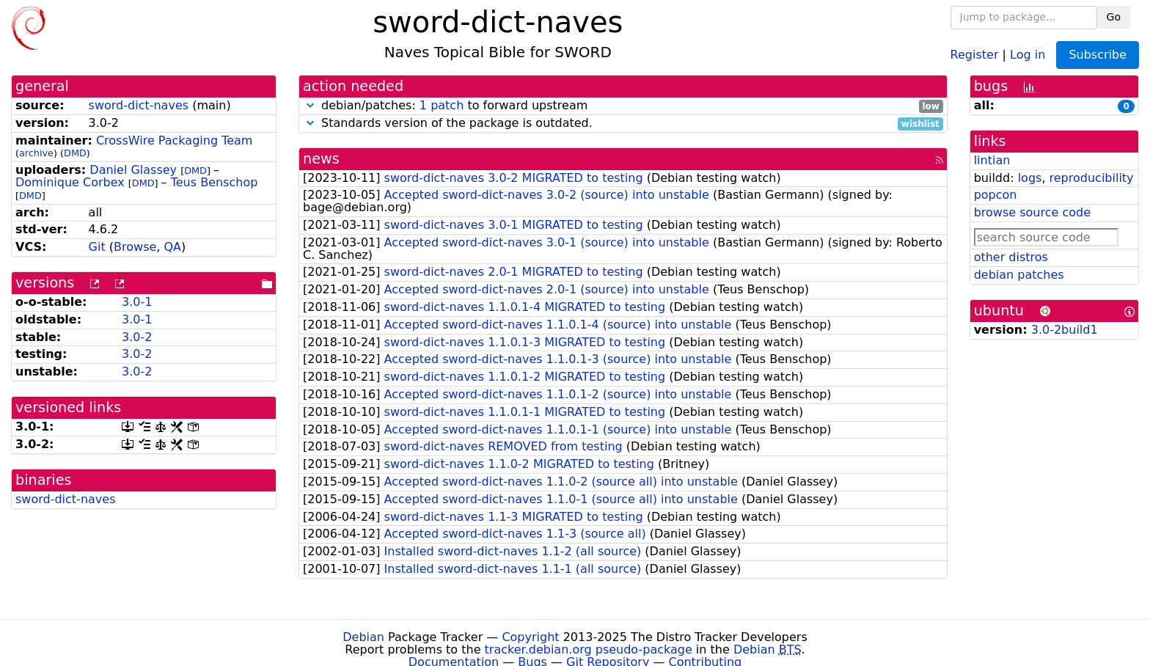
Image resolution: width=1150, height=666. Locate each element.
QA (172, 247)
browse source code (1032, 212)
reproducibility (1092, 178)
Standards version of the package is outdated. (623, 123)
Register (975, 54)
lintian (992, 160)
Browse (135, 247)
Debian (363, 637)
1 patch (442, 105)
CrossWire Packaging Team (174, 140)
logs (1030, 178)
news (321, 158)
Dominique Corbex (70, 182)
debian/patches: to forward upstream (623, 106)
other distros (1011, 257)
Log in (1027, 54)
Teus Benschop (214, 182)
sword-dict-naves (138, 105)
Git (97, 247)
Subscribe (1098, 55)
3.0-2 (137, 337)
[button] (310, 105)
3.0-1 (137, 302)
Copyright (530, 637)
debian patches (1019, 275)
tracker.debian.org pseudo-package (588, 649)
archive (36, 152)
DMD (75, 152)
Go (1114, 17)
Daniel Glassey (133, 170)
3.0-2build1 (1064, 330)
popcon (995, 195)
